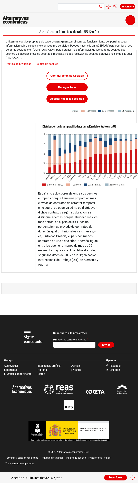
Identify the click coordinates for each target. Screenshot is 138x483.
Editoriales (10, 369)
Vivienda (76, 369)
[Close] (132, 477)
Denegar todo (67, 87)
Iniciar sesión (108, 7)
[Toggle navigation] (130, 20)
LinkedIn (115, 369)
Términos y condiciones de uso (21, 457)
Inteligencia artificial (49, 365)
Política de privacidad (18, 64)
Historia (42, 369)
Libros (41, 373)
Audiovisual (11, 365)
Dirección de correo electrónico (69, 339)
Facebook (115, 365)
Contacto (115, 7)
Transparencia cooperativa (19, 463)
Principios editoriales (99, 457)
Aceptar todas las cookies (67, 98)
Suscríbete (128, 6)
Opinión (75, 365)
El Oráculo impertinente (18, 373)
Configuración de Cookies (67, 75)
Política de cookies (46, 64)
